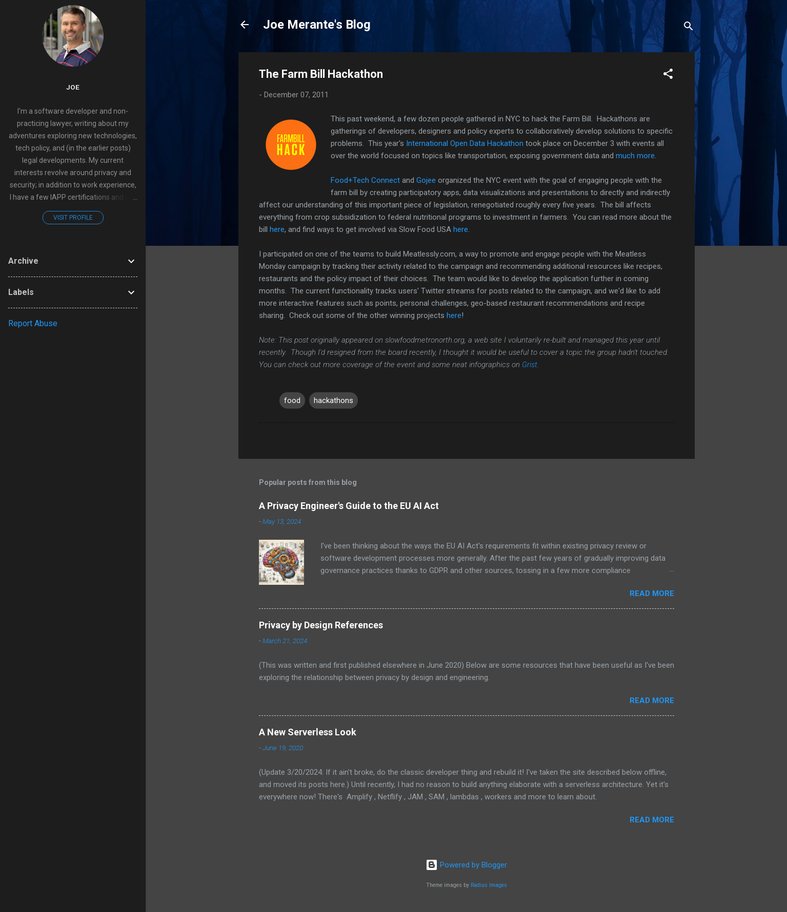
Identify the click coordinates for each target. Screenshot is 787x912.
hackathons (333, 400)
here (277, 229)
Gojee (426, 180)
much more (635, 155)
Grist (529, 364)
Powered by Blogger (466, 864)
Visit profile (73, 217)
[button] (668, 75)
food (292, 400)
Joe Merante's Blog (317, 24)
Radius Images (489, 885)
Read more (652, 593)
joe (72, 87)
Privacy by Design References (321, 625)
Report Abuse (32, 323)
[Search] (688, 28)
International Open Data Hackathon (464, 143)
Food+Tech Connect (365, 180)
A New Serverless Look (307, 732)
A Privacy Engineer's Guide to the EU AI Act (349, 505)
